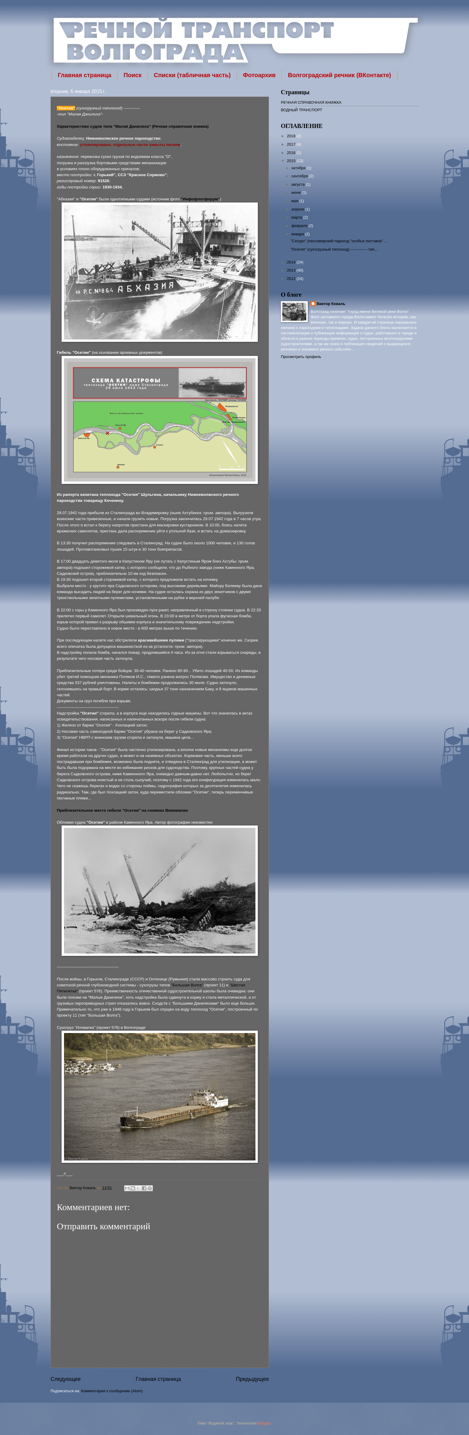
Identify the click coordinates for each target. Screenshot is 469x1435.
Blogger (264, 1423)
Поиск (132, 75)
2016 (291, 152)
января (298, 234)
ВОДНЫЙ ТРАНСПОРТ (301, 110)
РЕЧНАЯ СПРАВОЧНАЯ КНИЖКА (311, 102)
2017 (291, 144)
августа (298, 184)
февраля (299, 225)
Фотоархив (259, 75)
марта (297, 217)
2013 (291, 270)
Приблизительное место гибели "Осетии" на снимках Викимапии (122, 810)
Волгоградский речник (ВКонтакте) (339, 75)
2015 (291, 161)
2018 (291, 136)
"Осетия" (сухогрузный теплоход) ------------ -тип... (333, 249)
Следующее (66, 1379)
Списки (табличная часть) (192, 75)
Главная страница (84, 75)
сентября (300, 176)
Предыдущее (252, 1379)
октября (299, 168)
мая (295, 201)
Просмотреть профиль (301, 356)
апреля (298, 209)
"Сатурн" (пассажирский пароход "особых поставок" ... (338, 241)
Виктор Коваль (83, 1188)
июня (296, 192)
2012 (291, 278)
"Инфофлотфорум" (200, 199)
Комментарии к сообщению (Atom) (112, 1391)
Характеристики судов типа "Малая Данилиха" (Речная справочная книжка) (133, 126)
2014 (291, 262)
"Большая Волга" (187, 985)
